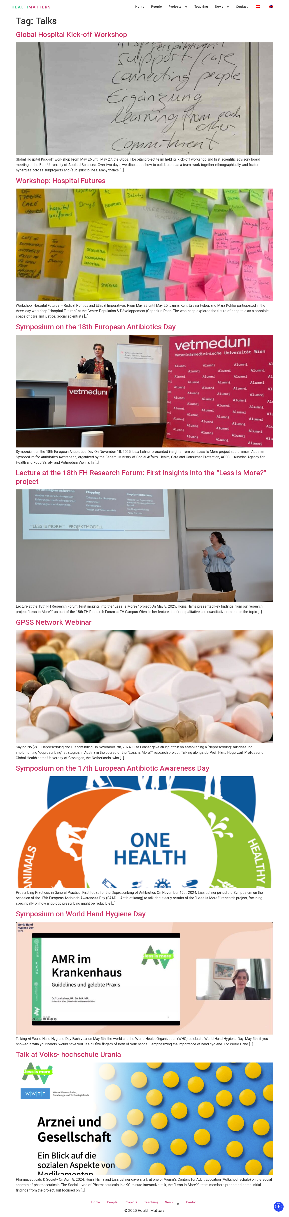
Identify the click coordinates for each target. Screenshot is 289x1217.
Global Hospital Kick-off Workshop (71, 34)
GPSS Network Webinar (54, 622)
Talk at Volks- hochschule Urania (68, 1054)
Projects (175, 7)
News (219, 7)
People (156, 7)
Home (139, 7)
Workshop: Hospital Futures (60, 180)
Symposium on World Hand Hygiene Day (81, 914)
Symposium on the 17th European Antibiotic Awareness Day (112, 768)
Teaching (201, 7)
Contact (242, 7)
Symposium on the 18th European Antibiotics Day (96, 327)
